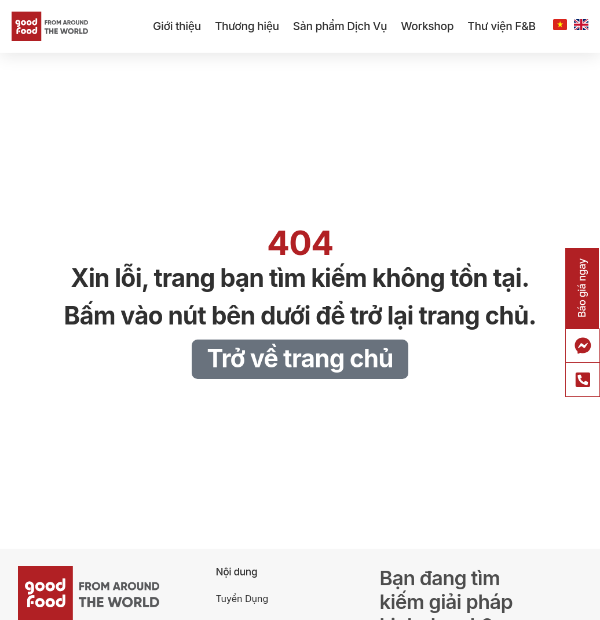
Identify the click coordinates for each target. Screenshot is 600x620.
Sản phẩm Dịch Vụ (340, 26)
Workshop (427, 26)
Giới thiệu (177, 26)
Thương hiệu (247, 26)
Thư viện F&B (501, 26)
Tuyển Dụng (241, 598)
